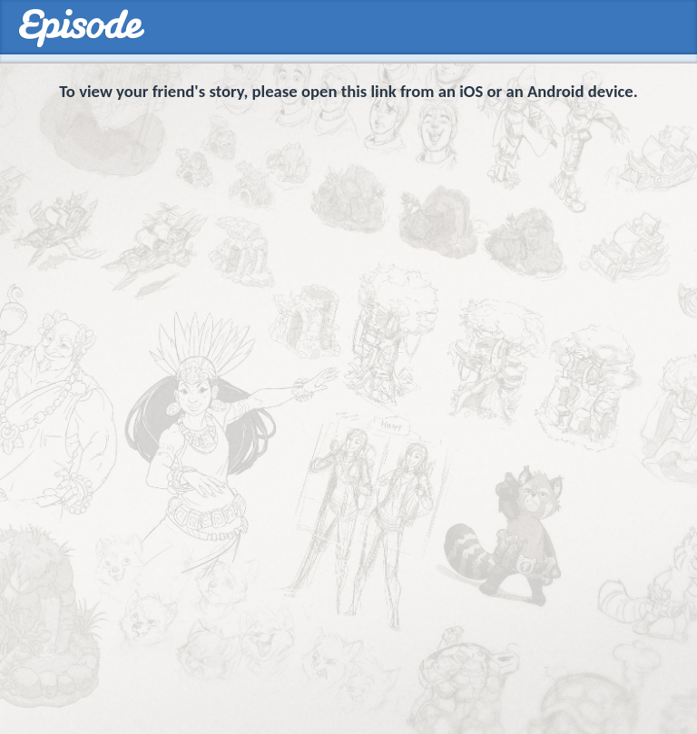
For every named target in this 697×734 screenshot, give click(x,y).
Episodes (81, 28)
